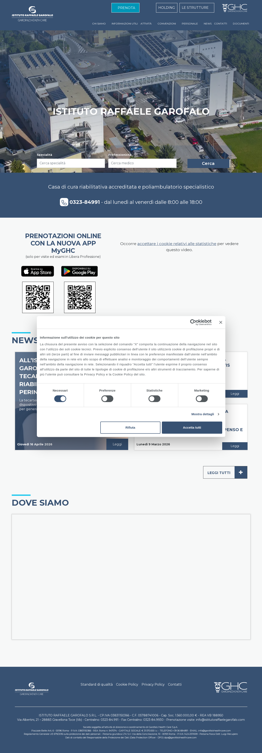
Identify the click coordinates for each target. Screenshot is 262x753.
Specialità (44, 154)
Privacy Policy (153, 684)
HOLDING (166, 8)
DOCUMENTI (241, 23)
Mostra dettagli (202, 414)
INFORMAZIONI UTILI (125, 23)
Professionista (119, 154)
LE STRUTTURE (195, 8)
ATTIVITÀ (146, 23)
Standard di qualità (97, 684)
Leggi (117, 444)
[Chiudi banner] (220, 322)
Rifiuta (130, 427)
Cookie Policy (127, 684)
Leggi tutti (227, 472)
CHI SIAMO (99, 23)
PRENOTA (126, 8)
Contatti (175, 684)
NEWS (208, 23)
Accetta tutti (192, 427)
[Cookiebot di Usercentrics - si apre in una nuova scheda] (193, 322)
